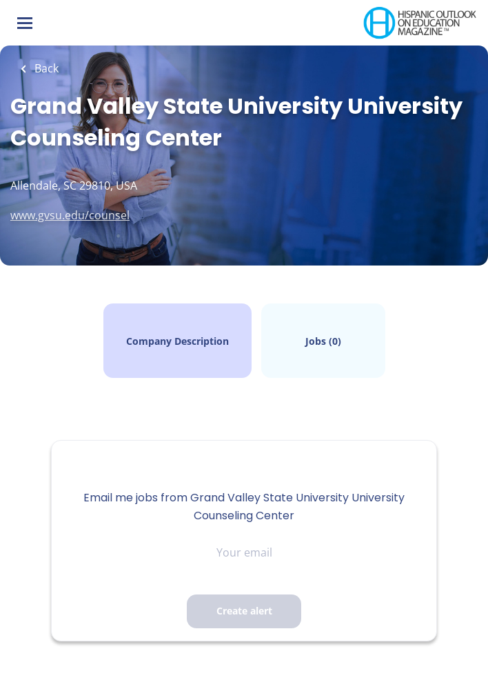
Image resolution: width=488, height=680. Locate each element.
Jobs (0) (323, 341)
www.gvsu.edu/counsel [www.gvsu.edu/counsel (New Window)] (70, 215)
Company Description (177, 341)
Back (45, 68)
